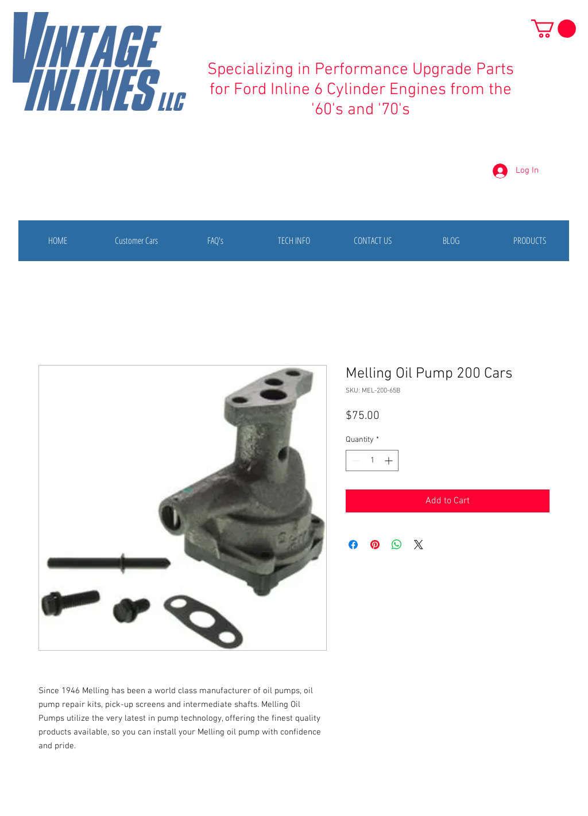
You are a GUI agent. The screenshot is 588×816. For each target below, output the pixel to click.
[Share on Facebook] (353, 544)
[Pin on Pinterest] (375, 544)
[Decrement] (354, 460)
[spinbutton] (372, 460)
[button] (553, 29)
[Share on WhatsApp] (397, 544)
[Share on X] (418, 544)
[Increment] (389, 460)
